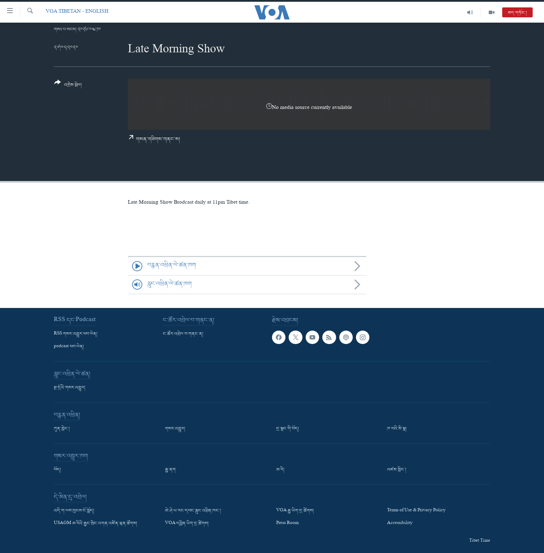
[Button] (68, 86)
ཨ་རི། (280, 469)
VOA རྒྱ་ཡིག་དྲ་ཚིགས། (295, 510)
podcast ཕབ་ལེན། (69, 346)
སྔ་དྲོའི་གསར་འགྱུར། (69, 387)
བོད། (57, 469)
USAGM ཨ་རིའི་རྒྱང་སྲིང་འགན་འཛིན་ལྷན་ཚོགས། (95, 523)
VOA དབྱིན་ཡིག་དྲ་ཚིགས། (187, 523)
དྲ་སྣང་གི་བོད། (287, 428)
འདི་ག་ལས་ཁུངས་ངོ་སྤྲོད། (74, 510)
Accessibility (400, 523)
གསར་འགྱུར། (175, 428)
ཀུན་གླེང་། (62, 428)
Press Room (287, 523)
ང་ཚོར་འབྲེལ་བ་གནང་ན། (183, 334)
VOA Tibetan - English (77, 12)
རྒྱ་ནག (170, 469)
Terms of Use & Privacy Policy (416, 510)
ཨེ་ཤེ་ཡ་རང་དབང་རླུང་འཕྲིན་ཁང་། (193, 510)
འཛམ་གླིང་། (396, 469)
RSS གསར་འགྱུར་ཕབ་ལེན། (75, 334)
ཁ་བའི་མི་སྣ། (397, 428)
